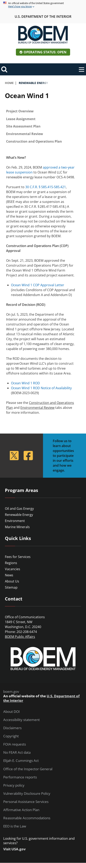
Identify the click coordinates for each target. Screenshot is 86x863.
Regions (11, 563)
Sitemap (11, 587)
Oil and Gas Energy (19, 508)
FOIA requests (14, 744)
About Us (12, 581)
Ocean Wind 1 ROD (25, 383)
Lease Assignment (20, 119)
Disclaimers (12, 728)
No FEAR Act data (17, 752)
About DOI (11, 711)
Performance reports (20, 777)
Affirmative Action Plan (21, 810)
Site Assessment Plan (23, 126)
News (9, 575)
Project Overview (20, 111)
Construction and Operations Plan (34, 141)
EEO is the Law (14, 826)
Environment (15, 521)
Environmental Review (24, 134)
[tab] (43, 111)
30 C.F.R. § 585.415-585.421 (45, 187)
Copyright (11, 736)
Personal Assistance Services (26, 801)
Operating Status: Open (45, 52)
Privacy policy (13, 785)
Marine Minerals (17, 527)
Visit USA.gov (14, 849)
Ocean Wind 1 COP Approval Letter (37, 285)
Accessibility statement (21, 720)
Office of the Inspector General (27, 769)
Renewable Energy (19, 514)
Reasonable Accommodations (26, 818)
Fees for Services (18, 556)
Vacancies (12, 569)
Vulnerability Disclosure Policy (26, 793)
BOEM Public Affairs (20, 636)
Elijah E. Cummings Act (21, 760)
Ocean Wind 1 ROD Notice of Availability (41, 388)
